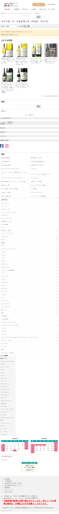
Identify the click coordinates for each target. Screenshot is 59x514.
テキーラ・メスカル (6, 340)
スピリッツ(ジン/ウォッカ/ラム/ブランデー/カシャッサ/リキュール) (19, 337)
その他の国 (4, 316)
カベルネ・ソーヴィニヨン (8, 361)
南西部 (3, 242)
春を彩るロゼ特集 (6, 165)
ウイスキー (4, 334)
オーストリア (4, 276)
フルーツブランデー (6, 218)
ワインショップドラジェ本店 (20, 498)
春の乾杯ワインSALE (36, 157)
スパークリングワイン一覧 (8, 322)
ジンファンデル (5, 392)
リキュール (4, 331)
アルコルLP (4, 460)
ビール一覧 (4, 343)
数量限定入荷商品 (4, 140)
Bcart (53, 507)
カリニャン (3, 375)
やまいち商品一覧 (6, 196)
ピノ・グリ (3, 428)
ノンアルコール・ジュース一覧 (9, 325)
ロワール (3, 255)
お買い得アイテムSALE (37, 165)
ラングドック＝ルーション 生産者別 (29, 13)
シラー (2, 372)
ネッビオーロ (4, 386)
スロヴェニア (4, 282)
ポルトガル (4, 288)
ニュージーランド (6, 306)
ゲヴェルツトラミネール (7, 417)
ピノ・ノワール (5, 367)
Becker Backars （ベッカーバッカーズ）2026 (13, 181)
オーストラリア (5, 303)
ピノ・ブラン (4, 431)
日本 (2, 313)
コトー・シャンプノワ (7, 233)
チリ (2, 297)
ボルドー (3, 239)
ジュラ (3, 258)
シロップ (3, 346)
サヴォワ (3, 261)
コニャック (4, 206)
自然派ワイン (3, 132)
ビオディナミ (3, 136)
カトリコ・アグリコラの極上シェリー (41, 174)
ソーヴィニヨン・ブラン (7, 409)
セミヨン (3, 426)
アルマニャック (5, 209)
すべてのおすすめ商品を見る (50, 96)
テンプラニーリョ (5, 389)
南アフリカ (4, 310)
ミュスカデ (3, 434)
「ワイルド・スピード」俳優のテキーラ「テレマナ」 (14, 173)
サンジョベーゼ (5, 383)
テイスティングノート (37, 192)
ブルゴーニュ (4, 236)
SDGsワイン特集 (5, 192)
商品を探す (7, 9)
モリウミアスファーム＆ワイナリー (10, 168)
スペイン (3, 285)
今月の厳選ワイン (6, 161)
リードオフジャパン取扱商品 (38, 196)
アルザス (3, 252)
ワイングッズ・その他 (7, 352)
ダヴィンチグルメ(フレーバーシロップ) (11, 178)
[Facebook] (1, 146)
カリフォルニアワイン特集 (38, 185)
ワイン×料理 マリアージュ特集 (9, 188)
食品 (2, 349)
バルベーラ (3, 398)
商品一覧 (25, 9)
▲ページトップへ (7, 510)
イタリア (3, 279)
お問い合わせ (42, 9)
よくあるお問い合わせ (5, 118)
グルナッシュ (4, 378)
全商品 (2, 13)
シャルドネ (3, 406)
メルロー (3, 364)
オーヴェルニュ (5, 267)
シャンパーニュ (5, 203)
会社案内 (34, 9)
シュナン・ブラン (5, 423)
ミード (3, 227)
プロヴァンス (4, 264)
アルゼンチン (4, 300)
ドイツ (3, 273)
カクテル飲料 (4, 224)
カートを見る (51, 9)
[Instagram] (7, 146)
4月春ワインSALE (6, 230)
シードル (3, 328)
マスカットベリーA (6, 400)
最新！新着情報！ (6, 157)
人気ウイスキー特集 (36, 181)
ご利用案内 (16, 9)
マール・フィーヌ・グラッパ (9, 212)
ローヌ (3, 245)
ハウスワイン (34, 168)
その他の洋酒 (4, 319)
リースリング (4, 412)
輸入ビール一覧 (5, 185)
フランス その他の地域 (7, 270)
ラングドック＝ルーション (12, 13)
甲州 (2, 420)
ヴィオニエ (3, 414)
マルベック (3, 381)
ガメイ (2, 369)
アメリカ (3, 294)
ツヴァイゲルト (5, 395)
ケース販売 (34, 188)
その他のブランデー (6, 221)
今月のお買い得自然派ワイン (38, 161)
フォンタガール (35, 178)
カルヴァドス (4, 215)
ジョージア (4, 291)
